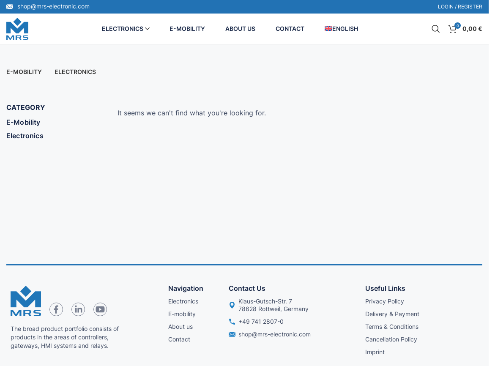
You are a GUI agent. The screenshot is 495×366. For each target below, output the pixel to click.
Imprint (375, 351)
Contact (179, 339)
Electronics (25, 135)
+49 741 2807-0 (256, 321)
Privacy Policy (384, 301)
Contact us (247, 288)
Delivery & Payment (392, 313)
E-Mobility (23, 122)
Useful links (385, 288)
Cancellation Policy (391, 339)
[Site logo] (17, 28)
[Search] (435, 28)
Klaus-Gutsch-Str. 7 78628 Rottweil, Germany (269, 305)
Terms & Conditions (391, 326)
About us (180, 326)
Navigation (185, 288)
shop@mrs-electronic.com (48, 6)
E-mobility (182, 313)
